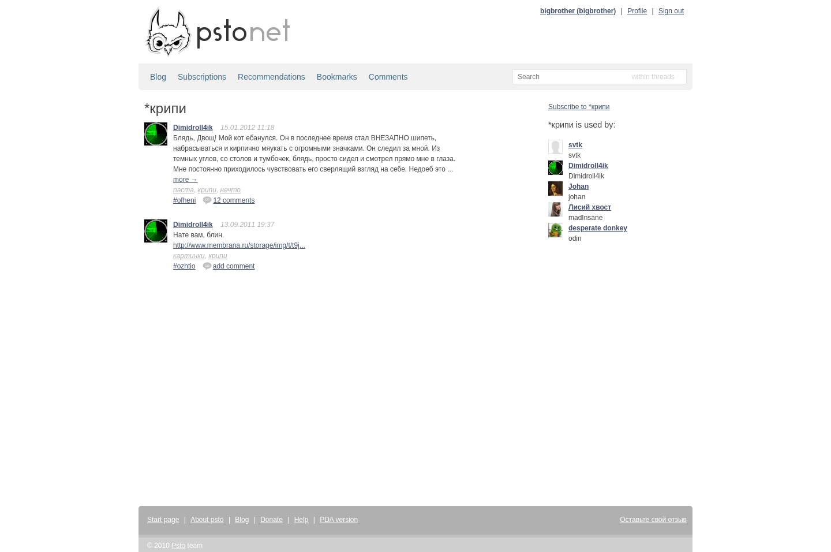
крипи (207, 190)
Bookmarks (337, 76)
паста (183, 190)
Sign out (671, 11)
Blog (158, 76)
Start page (163, 520)
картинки (189, 256)
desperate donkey (597, 228)
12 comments (228, 199)
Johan (578, 186)
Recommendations (271, 76)
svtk (575, 145)
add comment (229, 265)
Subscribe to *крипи (579, 107)
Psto (178, 546)
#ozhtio (184, 266)
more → (185, 180)
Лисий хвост (589, 207)
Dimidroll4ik (193, 128)
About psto (206, 520)
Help (301, 520)
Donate (271, 520)
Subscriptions (202, 76)
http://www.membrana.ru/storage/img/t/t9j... (239, 245)
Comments (388, 76)
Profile (637, 11)
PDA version (339, 520)
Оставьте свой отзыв (653, 520)
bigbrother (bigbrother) (578, 11)
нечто (230, 190)
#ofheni (184, 200)
